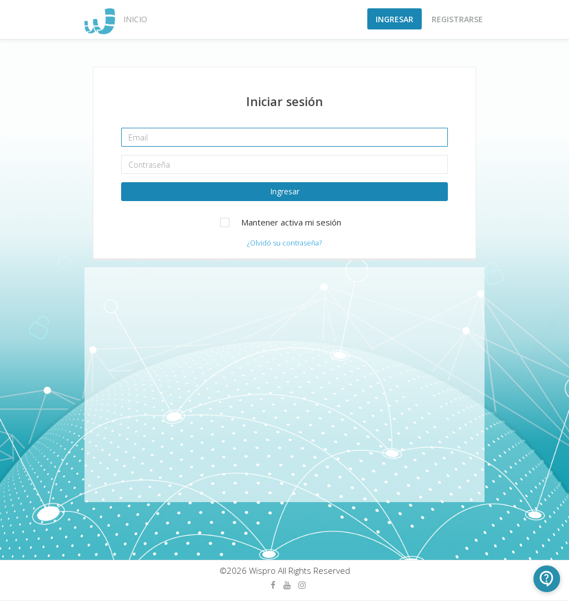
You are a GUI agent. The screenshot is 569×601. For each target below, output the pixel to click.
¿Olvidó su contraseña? (284, 243)
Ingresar (394, 19)
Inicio (135, 19)
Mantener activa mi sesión (291, 222)
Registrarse (457, 19)
